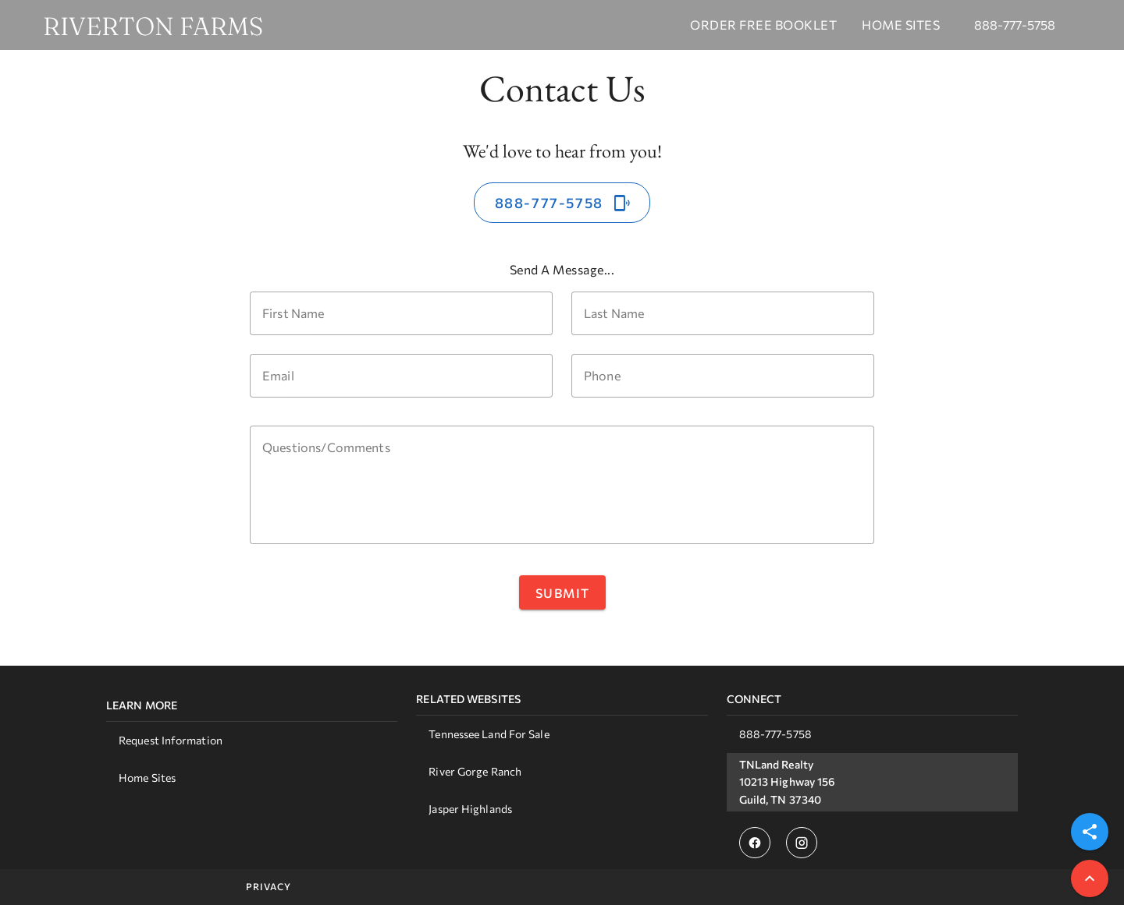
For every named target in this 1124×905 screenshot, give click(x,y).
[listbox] (251, 746)
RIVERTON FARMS (153, 26)
